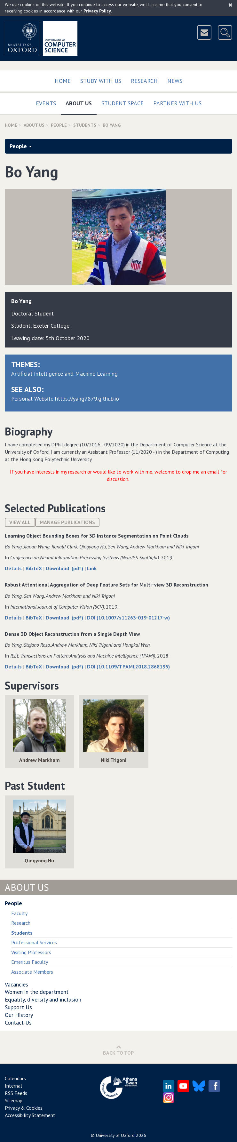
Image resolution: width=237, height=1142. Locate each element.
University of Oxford (115, 1135)
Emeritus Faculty (29, 962)
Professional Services (34, 942)
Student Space (122, 103)
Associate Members (32, 972)
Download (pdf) (65, 568)
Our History (19, 1014)
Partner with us (177, 103)
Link (92, 568)
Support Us (18, 1007)
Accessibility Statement (30, 1115)
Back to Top (118, 1050)
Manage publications (67, 522)
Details (14, 568)
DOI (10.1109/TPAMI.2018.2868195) (128, 666)
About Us (81, 102)
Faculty (19, 913)
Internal (13, 1085)
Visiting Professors (31, 952)
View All (20, 522)
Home (63, 80)
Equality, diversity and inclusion (43, 999)
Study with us (100, 80)
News (174, 80)
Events (46, 103)
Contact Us (18, 1022)
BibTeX (34, 568)
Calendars (15, 1078)
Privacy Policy (97, 11)
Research (144, 80)
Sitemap (13, 1100)
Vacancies (16, 984)
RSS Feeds (16, 1093)
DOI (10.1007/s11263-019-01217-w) (128, 617)
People (59, 125)
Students (84, 125)
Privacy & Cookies (24, 1108)
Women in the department (36, 991)
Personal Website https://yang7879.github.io (65, 398)
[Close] (230, 5)
